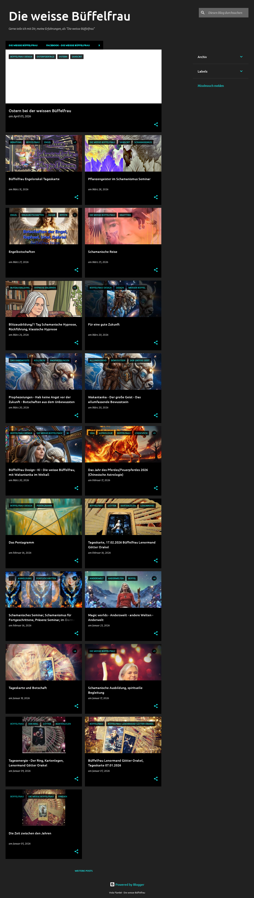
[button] (156, 124)
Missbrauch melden (211, 86)
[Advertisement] (177, 109)
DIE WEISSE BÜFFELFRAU (23, 45)
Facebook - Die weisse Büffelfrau (68, 45)
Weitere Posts (83, 870)
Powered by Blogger (127, 884)
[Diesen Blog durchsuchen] (227, 12)
